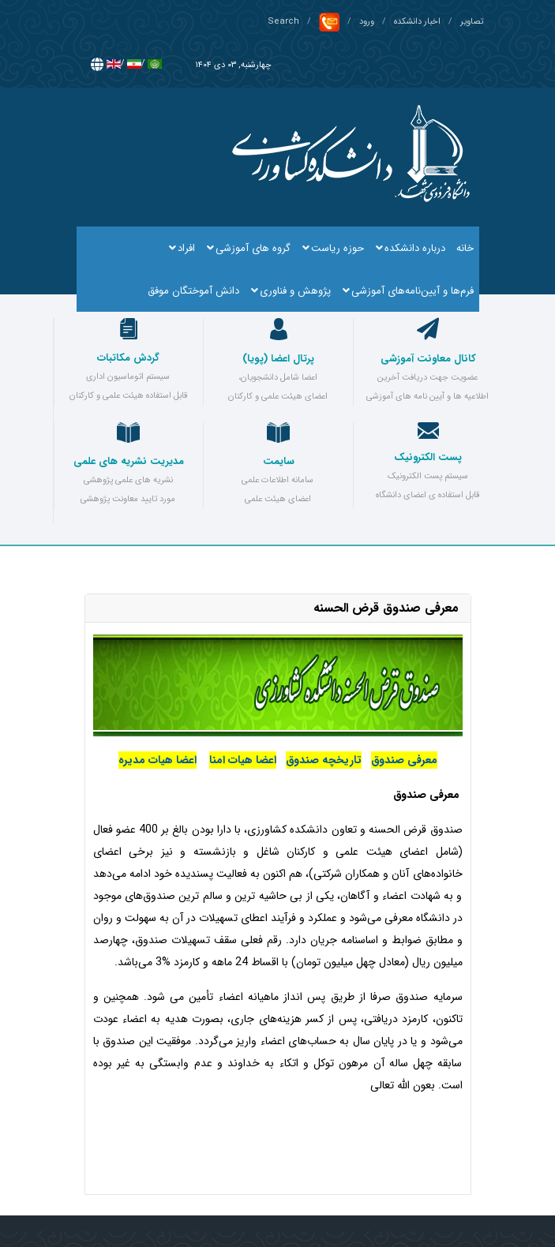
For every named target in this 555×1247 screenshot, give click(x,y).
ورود (366, 21)
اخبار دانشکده (417, 21)
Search (283, 21)
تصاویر (471, 21)
